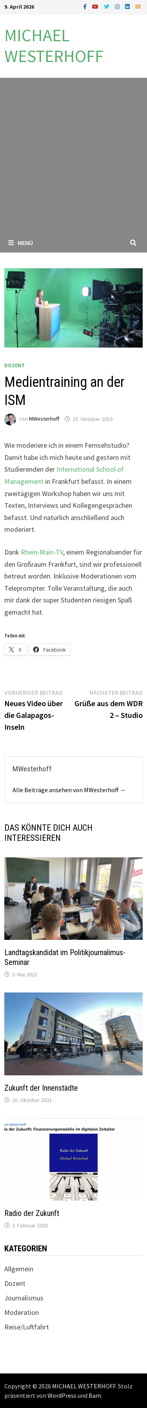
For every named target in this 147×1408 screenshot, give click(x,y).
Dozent (14, 365)
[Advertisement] (73, 155)
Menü (20, 243)
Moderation (21, 1312)
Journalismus (24, 1297)
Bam (95, 1395)
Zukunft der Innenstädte (41, 1088)
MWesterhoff (44, 419)
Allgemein (18, 1268)
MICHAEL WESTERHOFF (53, 45)
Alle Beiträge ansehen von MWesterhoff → (69, 790)
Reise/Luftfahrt (26, 1326)
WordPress (61, 1395)
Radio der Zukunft (31, 1213)
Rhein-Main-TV (42, 552)
